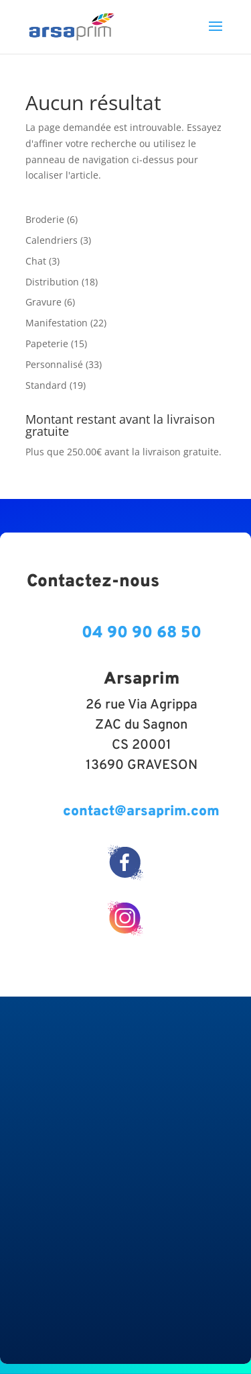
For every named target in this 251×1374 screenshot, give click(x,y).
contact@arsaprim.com (141, 812)
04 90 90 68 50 (141, 633)
